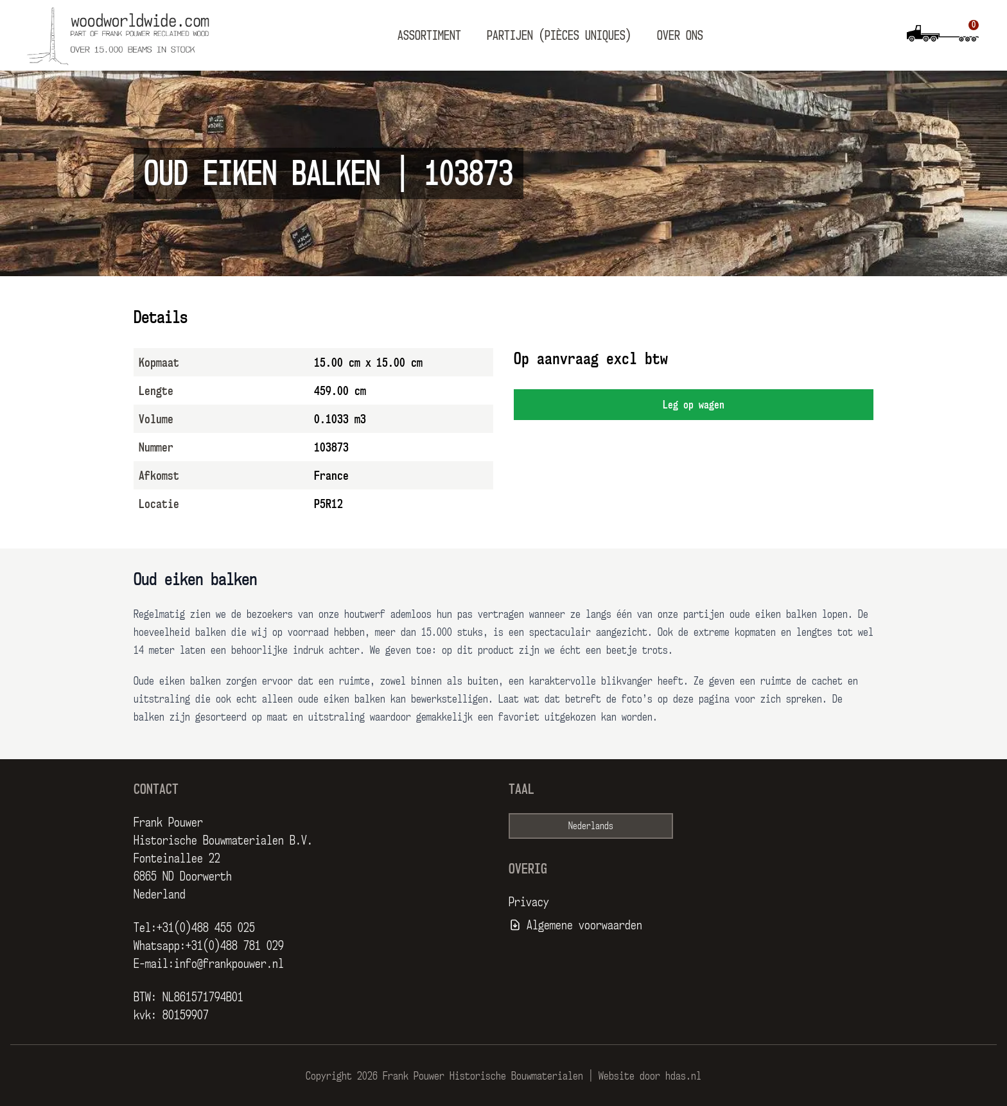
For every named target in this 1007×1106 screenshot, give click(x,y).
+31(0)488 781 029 (235, 945)
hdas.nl (683, 1075)
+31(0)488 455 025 (206, 927)
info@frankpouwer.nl (229, 963)
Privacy (529, 902)
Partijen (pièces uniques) (559, 35)
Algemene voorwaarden (584, 925)
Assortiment (429, 35)
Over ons (680, 35)
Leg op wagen (693, 404)
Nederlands (590, 825)
